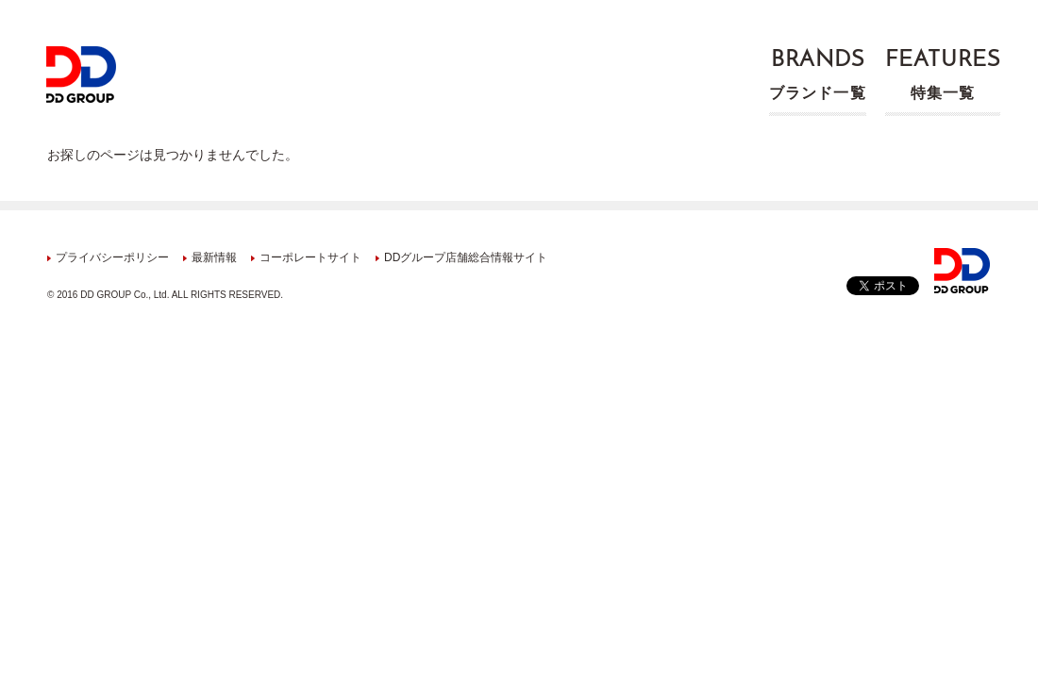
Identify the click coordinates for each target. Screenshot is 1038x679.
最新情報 (214, 257)
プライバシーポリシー (112, 257)
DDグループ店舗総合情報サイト (465, 257)
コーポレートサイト (310, 257)
